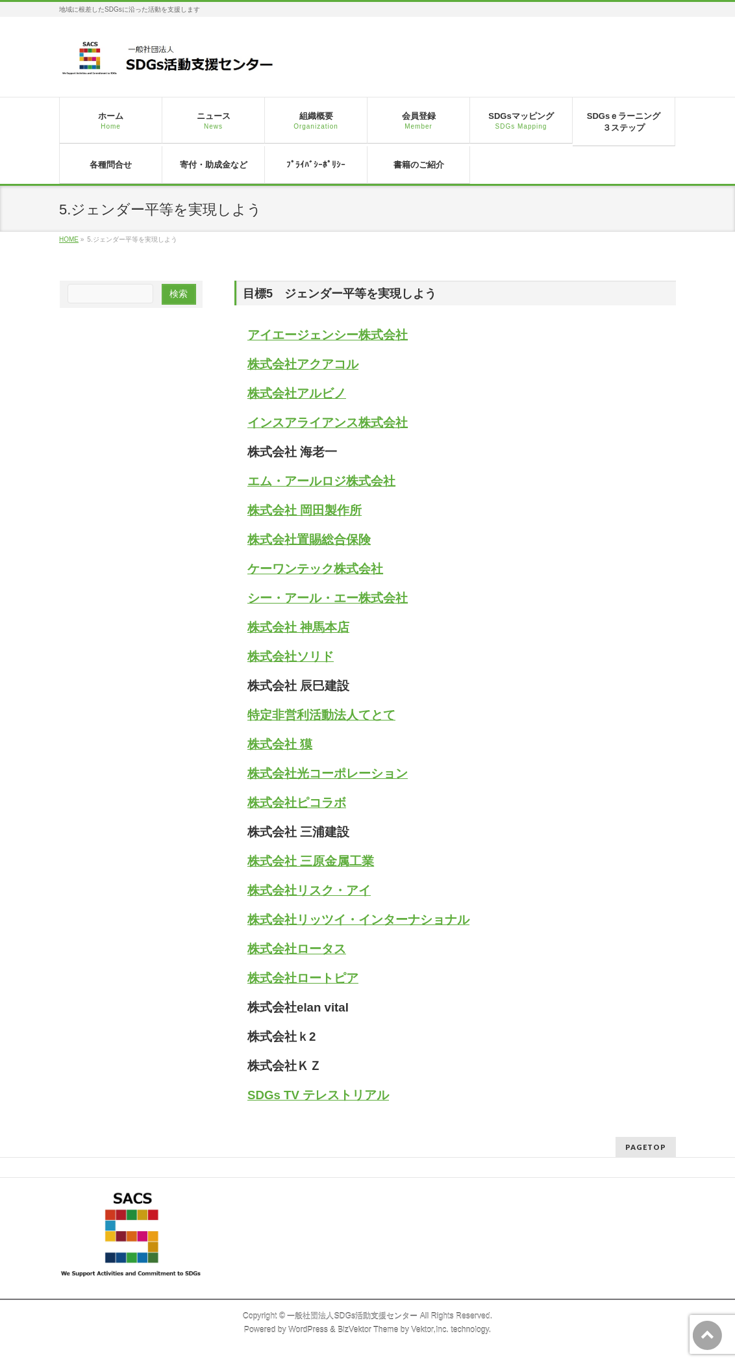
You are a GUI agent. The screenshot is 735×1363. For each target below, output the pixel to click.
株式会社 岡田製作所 (304, 510)
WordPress (308, 1329)
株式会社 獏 (279, 744)
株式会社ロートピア (302, 978)
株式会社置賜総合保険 (309, 539)
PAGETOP (645, 1147)
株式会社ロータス (296, 949)
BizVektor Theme (368, 1329)
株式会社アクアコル (302, 364)
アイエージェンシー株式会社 (327, 335)
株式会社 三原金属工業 (310, 861)
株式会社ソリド (290, 656)
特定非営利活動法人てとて (321, 715)
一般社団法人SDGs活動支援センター (352, 1316)
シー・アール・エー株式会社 (327, 598)
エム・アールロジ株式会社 (321, 481)
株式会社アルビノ (296, 393)
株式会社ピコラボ (296, 802)
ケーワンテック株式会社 (315, 569)
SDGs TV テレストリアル (318, 1095)
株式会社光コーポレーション (327, 773)
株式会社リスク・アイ (309, 890)
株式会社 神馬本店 (298, 627)
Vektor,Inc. (430, 1329)
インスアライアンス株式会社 (327, 422)
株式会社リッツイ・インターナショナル (358, 919)
